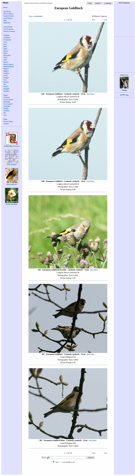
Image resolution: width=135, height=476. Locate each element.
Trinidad (6, 111)
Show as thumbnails (35, 16)
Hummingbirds (8, 66)
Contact (6, 124)
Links (5, 119)
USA (5, 115)
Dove (5, 44)
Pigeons (6, 69)
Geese (5, 58)
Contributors (7, 18)
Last (105, 20)
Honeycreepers (8, 64)
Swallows (6, 73)
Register (98, 3)
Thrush (5, 82)
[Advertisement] (68, 469)
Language (107, 3)
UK (4, 113)
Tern (5, 80)
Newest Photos (8, 14)
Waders (6, 86)
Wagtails (6, 89)
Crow (5, 42)
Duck (5, 46)
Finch (5, 53)
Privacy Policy (8, 121)
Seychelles (6, 106)
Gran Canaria (8, 99)
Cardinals (6, 37)
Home (5, 7)
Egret (5, 49)
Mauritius (6, 102)
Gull (4, 60)
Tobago (5, 108)
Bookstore (6, 23)
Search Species (8, 29)
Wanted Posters (8, 16)
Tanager (6, 78)
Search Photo (7, 27)
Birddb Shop (124, 95)
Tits (4, 84)
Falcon (5, 51)
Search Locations (9, 31)
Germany (6, 97)
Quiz (5, 20)
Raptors (6, 71)
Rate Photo (90, 94)
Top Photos (7, 11)
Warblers (6, 91)
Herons (5, 62)
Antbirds (6, 35)
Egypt (5, 95)
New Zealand (7, 104)
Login (90, 3)
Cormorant (7, 40)
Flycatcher (7, 55)
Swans (5, 75)
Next (93, 20)
